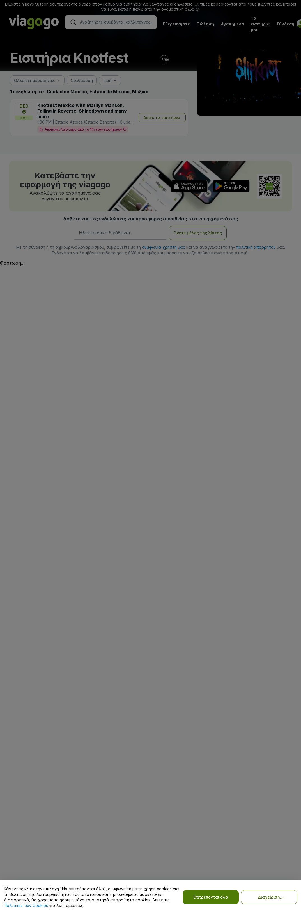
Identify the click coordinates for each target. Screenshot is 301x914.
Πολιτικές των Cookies (26, 905)
